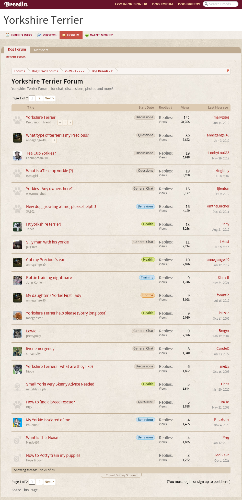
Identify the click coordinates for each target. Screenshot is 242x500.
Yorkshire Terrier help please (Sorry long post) (66, 313)
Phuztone (32, 425)
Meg (226, 437)
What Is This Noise (42, 437)
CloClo (223, 402)
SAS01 (30, 212)
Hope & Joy (34, 460)
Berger (224, 330)
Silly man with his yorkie (47, 242)
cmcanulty (33, 354)
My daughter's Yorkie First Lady (53, 295)
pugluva (31, 247)
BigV (29, 407)
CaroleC (222, 348)
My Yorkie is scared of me (48, 420)
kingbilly (222, 170)
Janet (30, 229)
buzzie (224, 313)
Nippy (30, 371)
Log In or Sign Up (131, 4)
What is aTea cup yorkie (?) (49, 171)
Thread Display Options (121, 475)
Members (41, 50)
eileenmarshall (36, 194)
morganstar (34, 318)
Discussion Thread (38, 122)
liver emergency (40, 349)
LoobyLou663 (218, 152)
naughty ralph (36, 389)
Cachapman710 (37, 158)
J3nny (224, 224)
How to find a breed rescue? (50, 402)
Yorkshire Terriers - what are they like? (59, 366)
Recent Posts (16, 57)
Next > (49, 98)
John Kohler (34, 283)
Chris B (223, 277)
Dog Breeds (189, 4)
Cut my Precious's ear (45, 260)
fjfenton (223, 188)
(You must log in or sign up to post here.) (199, 481)
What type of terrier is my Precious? (57, 135)
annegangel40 (35, 140)
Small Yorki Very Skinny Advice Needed (60, 384)
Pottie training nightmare (49, 278)
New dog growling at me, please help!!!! (61, 207)
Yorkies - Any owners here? (49, 189)
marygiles (221, 117)
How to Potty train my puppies (53, 455)
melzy (224, 366)
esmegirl (32, 176)
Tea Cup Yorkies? (41, 153)
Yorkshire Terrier (40, 117)
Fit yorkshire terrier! (43, 224)
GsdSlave (222, 455)
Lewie (31, 331)
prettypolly (33, 336)
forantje (223, 295)
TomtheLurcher (217, 206)
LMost (224, 241)
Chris (225, 384)
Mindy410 (32, 442)
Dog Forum (162, 4)
